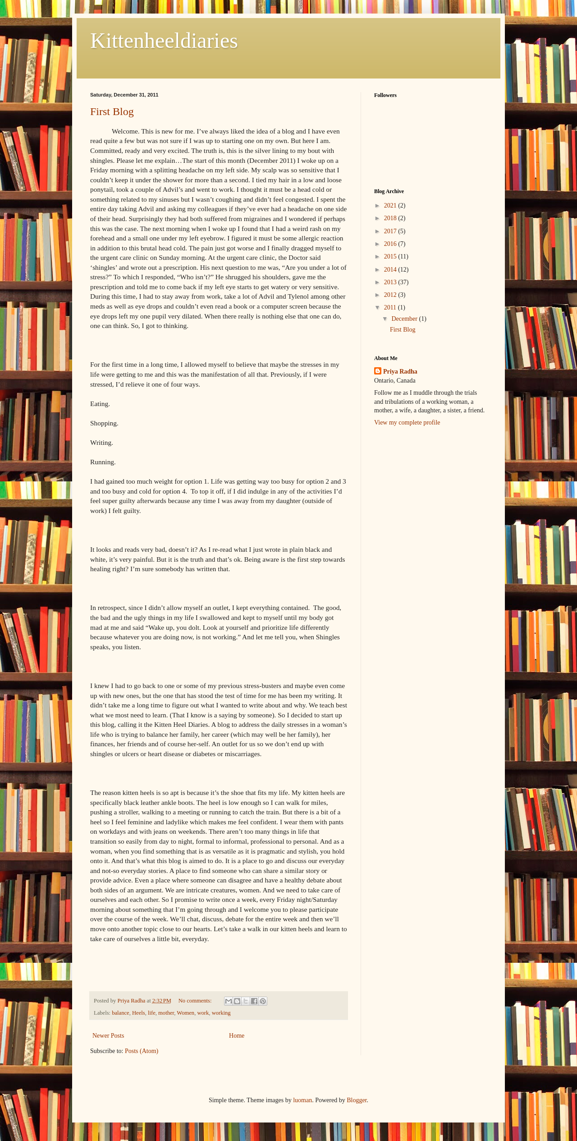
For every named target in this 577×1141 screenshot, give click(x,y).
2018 (391, 218)
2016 (391, 243)
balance (120, 1013)
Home (236, 1035)
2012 (391, 294)
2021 (391, 205)
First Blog (112, 111)
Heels (138, 1013)
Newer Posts (108, 1035)
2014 (391, 269)
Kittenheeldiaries (164, 40)
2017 (391, 231)
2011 (391, 307)
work (203, 1013)
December (405, 318)
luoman (302, 1100)
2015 (391, 256)
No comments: (196, 1001)
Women (185, 1013)
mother (166, 1013)
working (221, 1013)
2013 (391, 282)
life (152, 1013)
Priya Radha (400, 371)
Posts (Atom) (141, 1051)
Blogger (356, 1100)
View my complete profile (407, 422)
